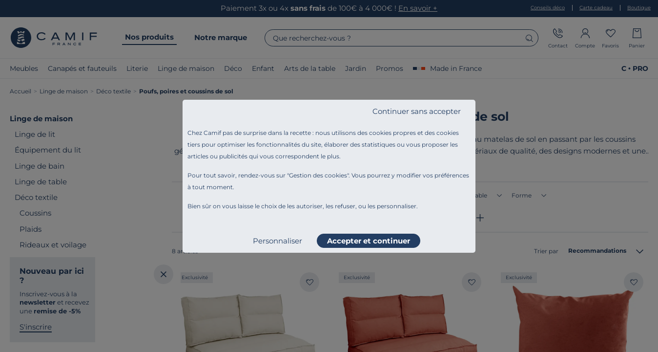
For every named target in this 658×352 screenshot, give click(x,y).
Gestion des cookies (318, 175)
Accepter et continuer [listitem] (368, 240)
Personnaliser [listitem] (277, 240)
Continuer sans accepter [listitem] (416, 111)
